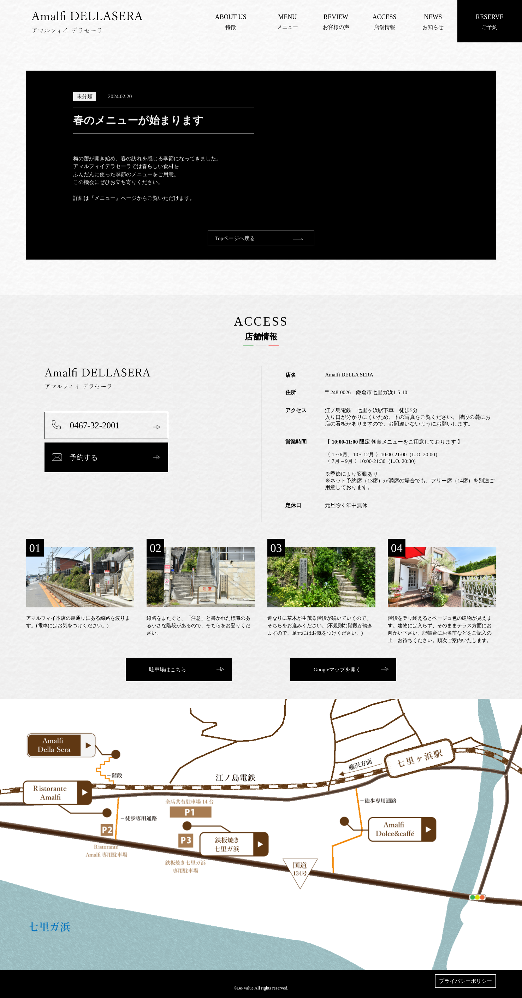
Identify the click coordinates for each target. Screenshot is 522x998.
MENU (287, 16)
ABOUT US (231, 16)
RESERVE (490, 16)
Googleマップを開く (337, 669)
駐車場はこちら (167, 669)
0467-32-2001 (95, 425)
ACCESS (385, 16)
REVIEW (336, 16)
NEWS (433, 16)
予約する (84, 457)
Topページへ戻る (235, 246)
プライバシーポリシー (465, 981)
